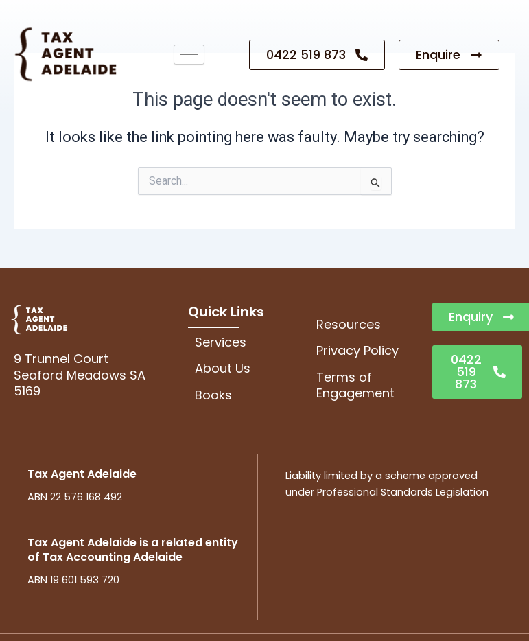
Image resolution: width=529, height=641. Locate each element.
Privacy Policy (357, 350)
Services (220, 342)
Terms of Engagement (355, 385)
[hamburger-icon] (189, 55)
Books (213, 395)
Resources (348, 324)
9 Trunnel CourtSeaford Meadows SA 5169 (79, 374)
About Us (222, 368)
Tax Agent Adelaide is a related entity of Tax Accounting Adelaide (132, 550)
